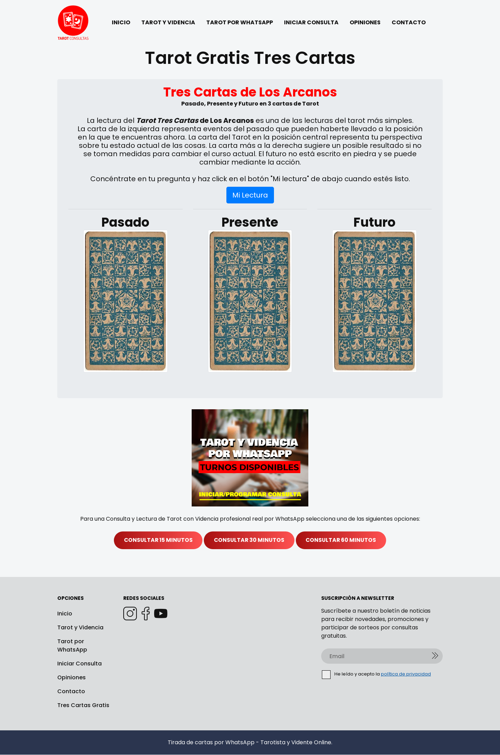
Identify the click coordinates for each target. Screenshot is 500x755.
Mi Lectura (250, 195)
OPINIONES (365, 22)
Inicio (64, 614)
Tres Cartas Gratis (83, 706)
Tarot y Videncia (80, 628)
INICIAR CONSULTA (311, 22)
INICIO (121, 22)
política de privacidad (406, 674)
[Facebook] (145, 614)
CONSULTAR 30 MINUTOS (249, 540)
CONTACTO (409, 22)
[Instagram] (130, 614)
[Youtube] (161, 614)
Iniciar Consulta (79, 664)
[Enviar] (435, 656)
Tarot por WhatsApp (72, 646)
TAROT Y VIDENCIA (168, 22)
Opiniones (71, 678)
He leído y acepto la (376, 674)
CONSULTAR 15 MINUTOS (156, 540)
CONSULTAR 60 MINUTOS (343, 540)
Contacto (71, 692)
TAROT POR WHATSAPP (239, 22)
